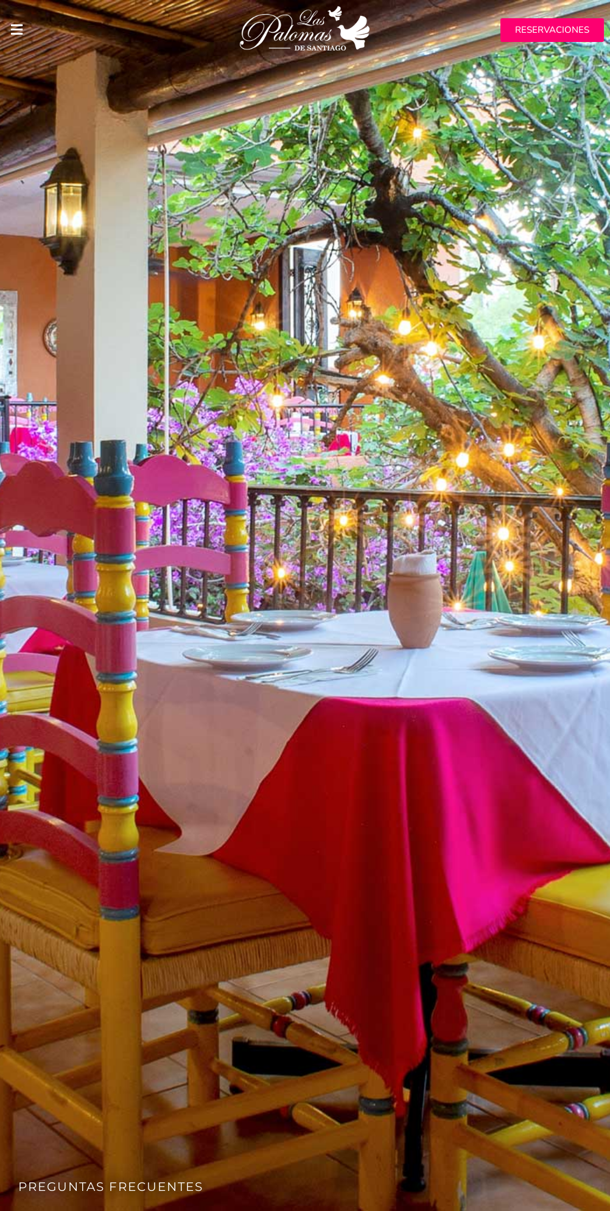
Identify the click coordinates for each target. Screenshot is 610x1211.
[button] (101, 30)
